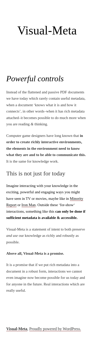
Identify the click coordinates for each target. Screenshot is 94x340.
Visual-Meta (47, 30)
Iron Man (29, 205)
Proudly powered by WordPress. (55, 329)
